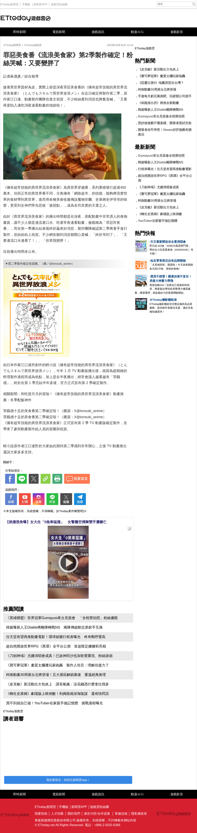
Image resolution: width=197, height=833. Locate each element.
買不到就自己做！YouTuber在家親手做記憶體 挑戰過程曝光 (54, 703)
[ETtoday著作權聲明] (70, 511)
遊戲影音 (176, 32)
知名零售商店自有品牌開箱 (168, 260)
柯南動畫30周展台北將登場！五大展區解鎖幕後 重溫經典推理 (56, 675)
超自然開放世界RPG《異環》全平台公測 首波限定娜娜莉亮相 (56, 646)
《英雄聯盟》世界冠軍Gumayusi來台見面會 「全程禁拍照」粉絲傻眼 (62, 618)
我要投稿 (41, 813)
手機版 (26, 3)
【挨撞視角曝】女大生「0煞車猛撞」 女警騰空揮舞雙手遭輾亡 (56, 522)
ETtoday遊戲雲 (25, 18)
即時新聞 (19, 32)
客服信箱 (121, 813)
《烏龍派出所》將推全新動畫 (158, 103)
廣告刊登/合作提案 (97, 813)
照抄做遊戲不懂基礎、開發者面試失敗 (164, 123)
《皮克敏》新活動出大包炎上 (158, 69)
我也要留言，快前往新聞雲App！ (68, 779)
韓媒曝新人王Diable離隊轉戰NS (160, 109)
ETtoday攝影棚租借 (163, 299)
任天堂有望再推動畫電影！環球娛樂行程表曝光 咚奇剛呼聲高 (55, 637)
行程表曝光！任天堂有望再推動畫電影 (164, 169)
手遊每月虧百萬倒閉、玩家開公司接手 (164, 96)
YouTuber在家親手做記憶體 (157, 220)
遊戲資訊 (98, 32)
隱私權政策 (139, 813)
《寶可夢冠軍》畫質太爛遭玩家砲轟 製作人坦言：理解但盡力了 (57, 665)
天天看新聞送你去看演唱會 (168, 241)
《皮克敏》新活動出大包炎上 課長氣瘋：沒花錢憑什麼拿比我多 (57, 684)
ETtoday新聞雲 (9, 3)
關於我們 (74, 813)
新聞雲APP (40, 3)
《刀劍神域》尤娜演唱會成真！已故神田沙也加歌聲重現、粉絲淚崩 (59, 656)
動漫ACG (137, 32)
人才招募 (57, 813)
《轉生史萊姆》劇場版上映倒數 (160, 214)
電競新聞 (58, 32)
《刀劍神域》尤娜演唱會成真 (158, 187)
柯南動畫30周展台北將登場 (157, 89)
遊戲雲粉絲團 (59, 3)
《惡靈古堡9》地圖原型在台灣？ (161, 82)
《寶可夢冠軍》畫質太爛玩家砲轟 (161, 76)
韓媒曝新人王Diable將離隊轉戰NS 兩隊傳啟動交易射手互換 (54, 627)
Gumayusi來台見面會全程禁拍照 (161, 116)
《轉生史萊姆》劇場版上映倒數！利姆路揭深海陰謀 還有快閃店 (57, 694)
